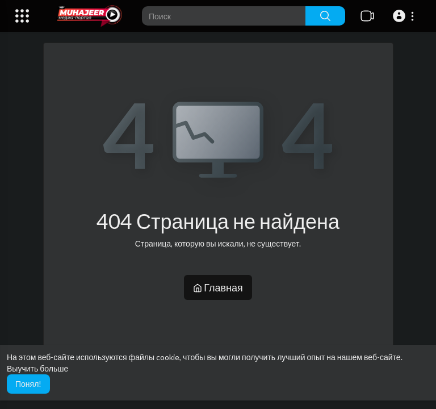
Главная (218, 287)
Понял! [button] (28, 384)
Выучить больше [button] (37, 368)
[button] (405, 16)
